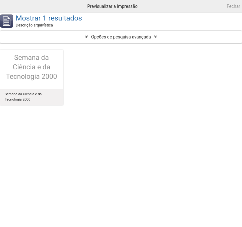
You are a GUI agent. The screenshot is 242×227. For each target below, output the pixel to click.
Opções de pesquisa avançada (121, 36)
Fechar (233, 6)
